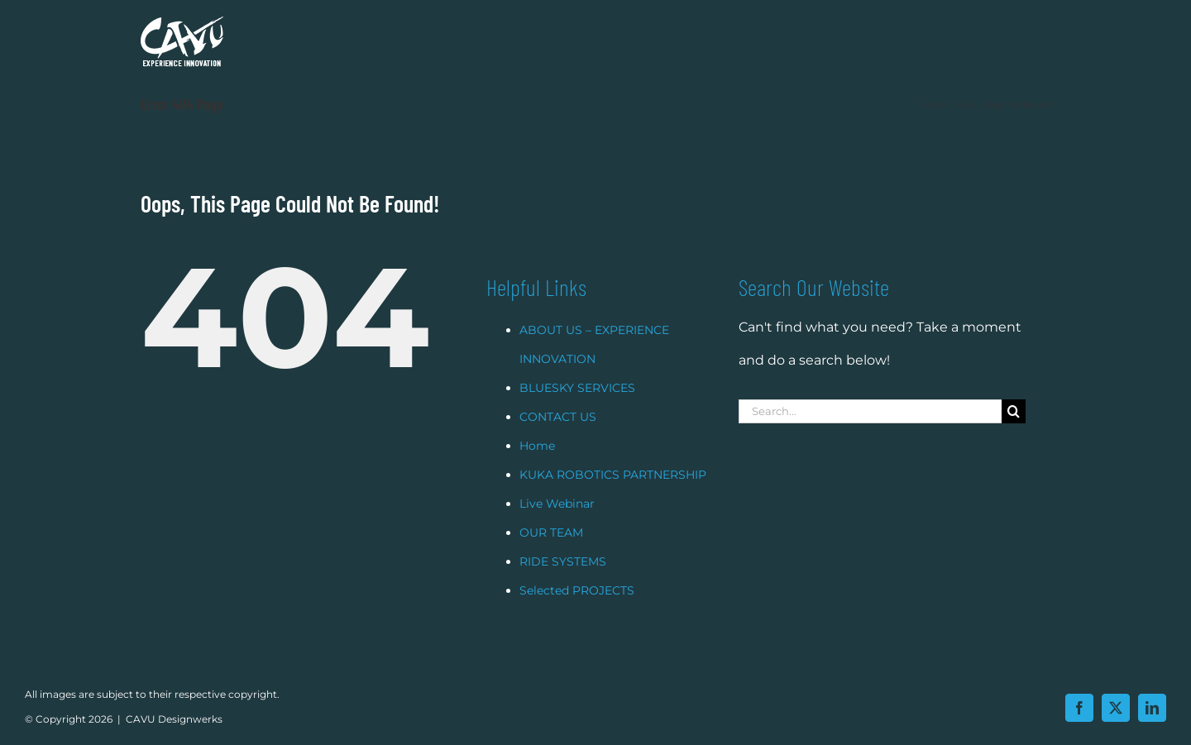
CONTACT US (557, 437)
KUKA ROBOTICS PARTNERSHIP (612, 495)
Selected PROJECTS (576, 611)
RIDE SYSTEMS (562, 582)
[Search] (1014, 432)
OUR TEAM (551, 553)
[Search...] (870, 432)
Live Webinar (557, 524)
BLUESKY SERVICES (577, 408)
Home (537, 466)
